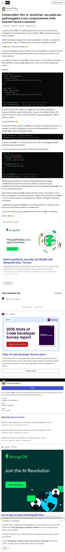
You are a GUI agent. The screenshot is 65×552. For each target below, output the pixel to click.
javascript (6, 26)
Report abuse (39, 307)
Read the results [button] (30, 371)
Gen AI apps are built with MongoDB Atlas (22, 515)
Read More (8, 283)
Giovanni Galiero (12, 8)
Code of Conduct (27, 307)
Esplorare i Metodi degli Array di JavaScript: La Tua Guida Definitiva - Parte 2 (32, 424)
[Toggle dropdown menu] (60, 221)
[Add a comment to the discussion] (34, 300)
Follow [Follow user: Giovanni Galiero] (32, 388)
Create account (58, 2)
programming (31, 26)
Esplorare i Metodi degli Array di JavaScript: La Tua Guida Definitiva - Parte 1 (32, 431)
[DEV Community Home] (7, 3)
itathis (21, 26)
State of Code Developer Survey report (24, 354)
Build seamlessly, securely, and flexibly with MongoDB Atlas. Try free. (28, 261)
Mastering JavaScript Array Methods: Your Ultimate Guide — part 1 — (32, 439)
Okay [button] (5, 548)
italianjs (15, 26)
